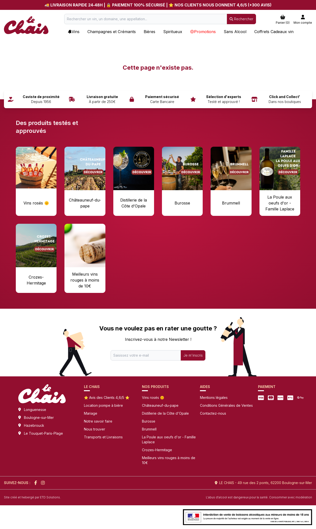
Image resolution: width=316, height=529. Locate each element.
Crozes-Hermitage (157, 450)
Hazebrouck (34, 425)
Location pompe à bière (103, 405)
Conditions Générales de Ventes (226, 405)
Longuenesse (35, 409)
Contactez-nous (213, 413)
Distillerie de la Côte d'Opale (165, 413)
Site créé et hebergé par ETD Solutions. (32, 497)
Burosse (148, 421)
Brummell (149, 429)
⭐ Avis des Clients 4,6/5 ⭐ (106, 397)
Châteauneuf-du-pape (160, 405)
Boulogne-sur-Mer (39, 417)
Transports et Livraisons (103, 437)
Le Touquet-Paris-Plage (43, 433)
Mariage (90, 413)
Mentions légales (214, 397)
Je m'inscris (193, 355)
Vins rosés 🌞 (153, 397)
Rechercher (241, 19)
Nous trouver (94, 429)
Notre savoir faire (98, 421)
